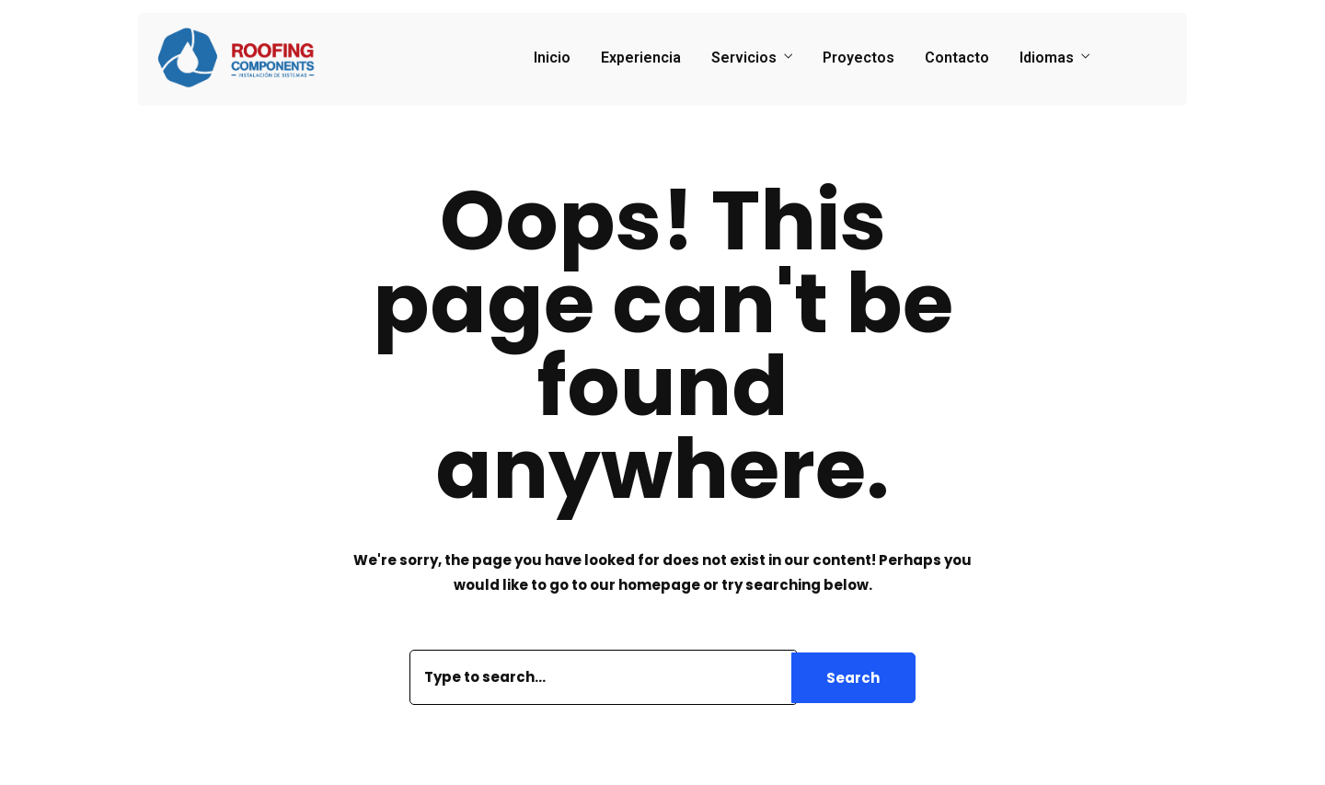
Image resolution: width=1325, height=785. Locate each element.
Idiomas (1047, 57)
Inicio (552, 57)
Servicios (744, 57)
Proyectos (858, 57)
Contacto (957, 57)
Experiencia (641, 57)
